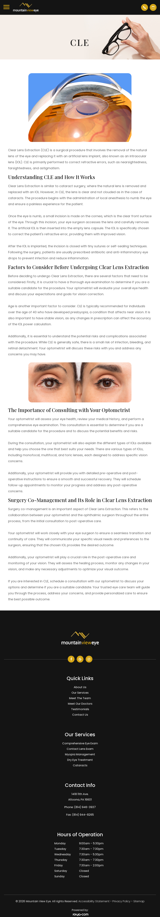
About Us (80, 687)
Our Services (80, 693)
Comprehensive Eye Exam (80, 743)
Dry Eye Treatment (80, 760)
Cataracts (80, 765)
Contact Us (80, 715)
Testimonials (80, 709)
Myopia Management (80, 754)
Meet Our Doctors (80, 704)
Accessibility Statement (93, 901)
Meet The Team (80, 698)
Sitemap (139, 901)
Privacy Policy (121, 901)
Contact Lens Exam (80, 749)
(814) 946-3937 (85, 807)
